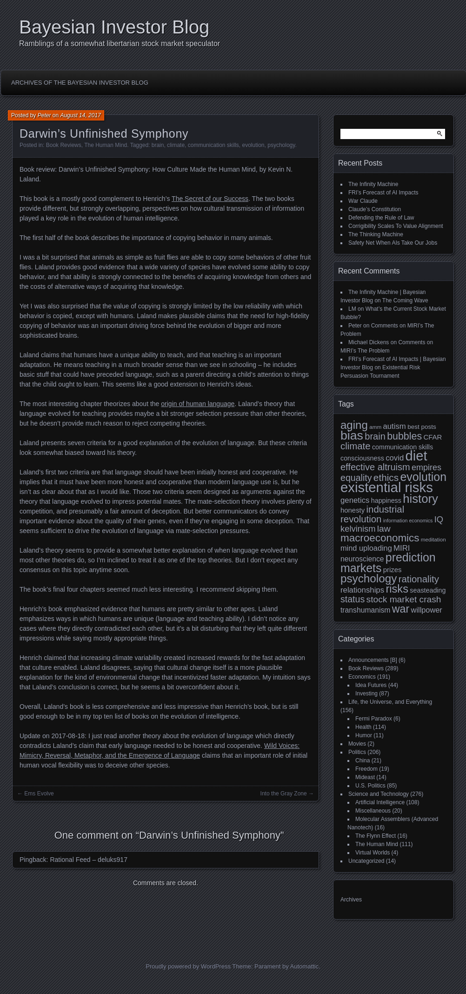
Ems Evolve (38, 793)
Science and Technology (378, 794)
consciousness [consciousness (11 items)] (362, 458)
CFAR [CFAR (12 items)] (432, 437)
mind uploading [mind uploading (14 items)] (366, 548)
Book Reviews (63, 145)
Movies (357, 743)
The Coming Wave (405, 300)
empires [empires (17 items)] (426, 467)
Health (363, 727)
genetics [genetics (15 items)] (354, 500)
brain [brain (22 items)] (375, 436)
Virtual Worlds (372, 852)
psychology (281, 145)
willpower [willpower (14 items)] (426, 610)
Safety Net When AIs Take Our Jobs (392, 243)
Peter (44, 115)
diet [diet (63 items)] (416, 455)
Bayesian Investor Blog (114, 27)
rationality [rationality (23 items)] (419, 579)
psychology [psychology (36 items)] (368, 578)
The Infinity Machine (373, 184)
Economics (362, 677)
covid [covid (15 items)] (395, 458)
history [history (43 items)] (420, 498)
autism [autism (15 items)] (394, 426)
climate (176, 145)
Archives (351, 899)
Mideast (365, 777)
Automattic (304, 966)
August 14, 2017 (80, 115)
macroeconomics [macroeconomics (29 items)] (379, 538)
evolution (253, 145)
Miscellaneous (373, 810)
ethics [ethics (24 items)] (386, 477)
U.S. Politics (370, 785)
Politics (357, 752)
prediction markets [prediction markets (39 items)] (388, 562)
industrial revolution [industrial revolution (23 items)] (372, 514)
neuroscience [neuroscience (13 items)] (362, 559)
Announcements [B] (372, 660)
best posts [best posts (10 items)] (421, 426)
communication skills (213, 145)
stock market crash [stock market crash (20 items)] (403, 599)
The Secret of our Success (210, 198)
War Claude (363, 201)
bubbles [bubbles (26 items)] (404, 436)
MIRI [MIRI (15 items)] (401, 548)
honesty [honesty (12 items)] (352, 510)
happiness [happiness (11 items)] (386, 500)
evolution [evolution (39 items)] (423, 476)
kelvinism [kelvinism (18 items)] (358, 529)
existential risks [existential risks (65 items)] (386, 487)
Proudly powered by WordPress (188, 966)
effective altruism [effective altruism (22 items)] (375, 467)
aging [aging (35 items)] (354, 425)
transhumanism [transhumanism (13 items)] (365, 610)
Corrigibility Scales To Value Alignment (395, 226)
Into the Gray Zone (283, 793)
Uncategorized (366, 861)
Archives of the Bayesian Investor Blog (79, 82)
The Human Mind (105, 145)
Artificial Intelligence (380, 802)
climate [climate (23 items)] (355, 446)
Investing (366, 693)
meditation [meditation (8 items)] (433, 539)
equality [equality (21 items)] (356, 478)
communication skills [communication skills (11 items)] (402, 447)
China (362, 760)
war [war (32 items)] (400, 609)
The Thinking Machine (375, 234)
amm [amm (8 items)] (375, 427)
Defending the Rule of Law (381, 217)
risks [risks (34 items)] (397, 589)
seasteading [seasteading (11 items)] (428, 590)
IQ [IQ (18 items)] (438, 519)
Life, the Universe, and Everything (390, 702)
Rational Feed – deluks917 (88, 859)
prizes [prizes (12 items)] (392, 570)
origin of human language (197, 403)
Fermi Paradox (373, 718)
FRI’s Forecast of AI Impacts (383, 192)
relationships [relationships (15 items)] (362, 590)
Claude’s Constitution (374, 209)
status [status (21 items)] (352, 599)
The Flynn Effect (375, 836)
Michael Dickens (368, 342)
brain (158, 145)
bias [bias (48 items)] (351, 435)
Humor (363, 735)
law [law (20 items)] (384, 529)
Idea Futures (370, 685)
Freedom (366, 769)
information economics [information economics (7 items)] (408, 520)
